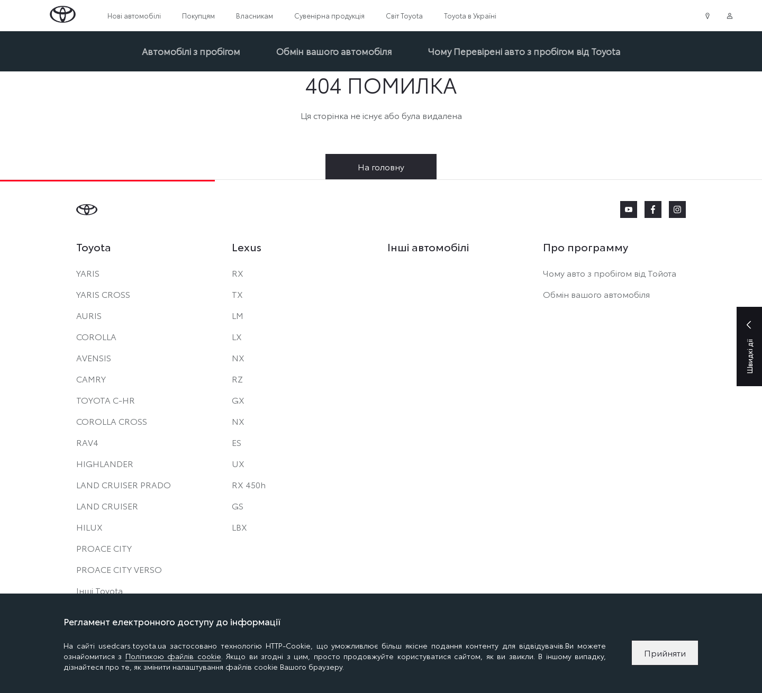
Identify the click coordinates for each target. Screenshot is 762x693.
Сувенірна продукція (329, 15)
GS (237, 505)
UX (238, 463)
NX (238, 357)
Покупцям (198, 15)
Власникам (254, 15)
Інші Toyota (99, 590)
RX (237, 273)
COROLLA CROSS (111, 421)
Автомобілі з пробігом (191, 50)
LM (237, 315)
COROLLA (96, 336)
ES (236, 442)
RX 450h (249, 484)
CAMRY (91, 378)
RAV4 (87, 442)
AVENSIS (93, 357)
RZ (237, 378)
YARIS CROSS (103, 294)
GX (238, 400)
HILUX (89, 527)
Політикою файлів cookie (173, 656)
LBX (239, 527)
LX (237, 336)
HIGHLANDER (104, 463)
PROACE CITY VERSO (119, 569)
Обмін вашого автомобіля (334, 50)
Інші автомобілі (428, 246)
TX (237, 294)
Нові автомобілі (134, 15)
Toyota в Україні (470, 15)
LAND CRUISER (107, 505)
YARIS (87, 273)
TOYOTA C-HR (105, 400)
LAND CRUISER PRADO (123, 484)
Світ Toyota (404, 15)
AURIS (89, 315)
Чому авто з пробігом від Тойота (609, 273)
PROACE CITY (104, 548)
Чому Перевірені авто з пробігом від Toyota (524, 50)
